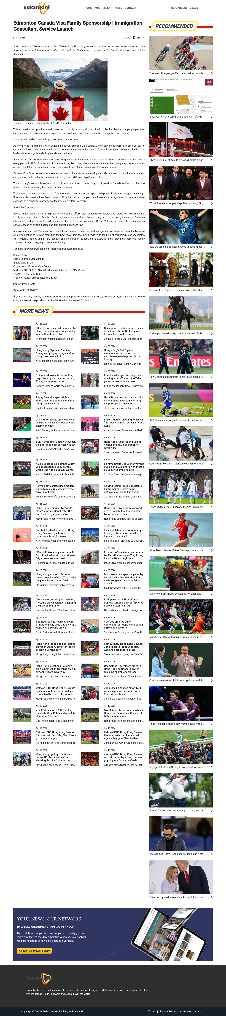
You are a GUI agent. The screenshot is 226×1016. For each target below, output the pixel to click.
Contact (199, 1011)
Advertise (185, 1011)
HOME (88, 7)
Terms (151, 1011)
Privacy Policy (167, 1011)
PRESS (118, 7)
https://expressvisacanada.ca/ (40, 277)
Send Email (26, 262)
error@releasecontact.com (127, 296)
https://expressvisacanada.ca (61, 139)
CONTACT (130, 7)
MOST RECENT (103, 7)
